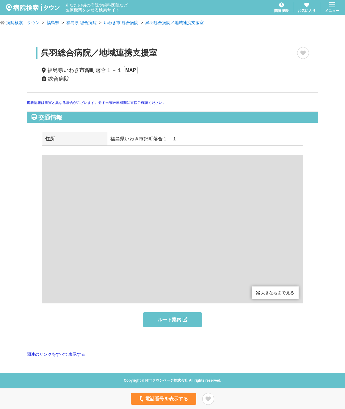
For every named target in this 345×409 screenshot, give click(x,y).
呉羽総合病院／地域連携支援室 (174, 22)
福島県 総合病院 (81, 22)
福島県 (53, 22)
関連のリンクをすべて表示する (56, 354)
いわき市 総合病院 (121, 22)
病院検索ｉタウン (23, 22)
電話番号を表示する (163, 398)
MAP (131, 70)
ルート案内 (172, 319)
